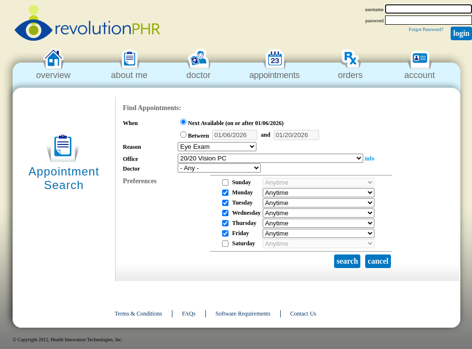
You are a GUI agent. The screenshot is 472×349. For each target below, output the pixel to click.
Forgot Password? (425, 29)
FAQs (189, 313)
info (369, 158)
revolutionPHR (87, 24)
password (374, 20)
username (374, 9)
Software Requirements (243, 313)
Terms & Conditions (138, 313)
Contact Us (303, 313)
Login (461, 33)
